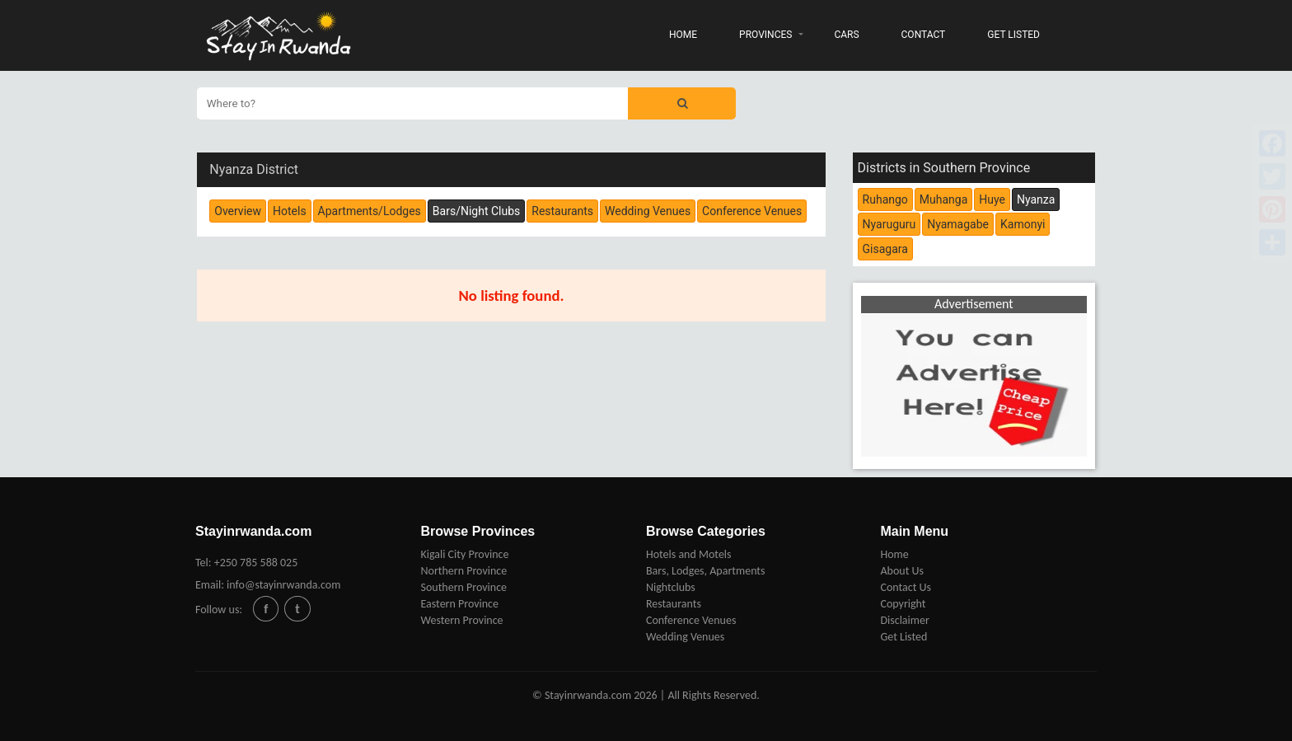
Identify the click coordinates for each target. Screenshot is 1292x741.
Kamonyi (1022, 224)
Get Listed (903, 637)
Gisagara (885, 249)
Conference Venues (691, 620)
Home (894, 554)
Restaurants (673, 604)
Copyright (902, 604)
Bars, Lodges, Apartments (705, 571)
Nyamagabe (958, 224)
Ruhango (885, 199)
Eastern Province (459, 604)
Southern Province (463, 587)
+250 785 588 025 (256, 563)
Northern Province (463, 571)
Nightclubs (670, 587)
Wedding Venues (685, 637)
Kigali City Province (464, 554)
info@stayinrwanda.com (283, 585)
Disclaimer (904, 620)
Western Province (461, 620)
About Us (902, 571)
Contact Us (905, 587)
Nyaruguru (889, 224)
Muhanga (943, 199)
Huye (992, 199)
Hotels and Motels (689, 554)
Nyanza (1036, 199)
